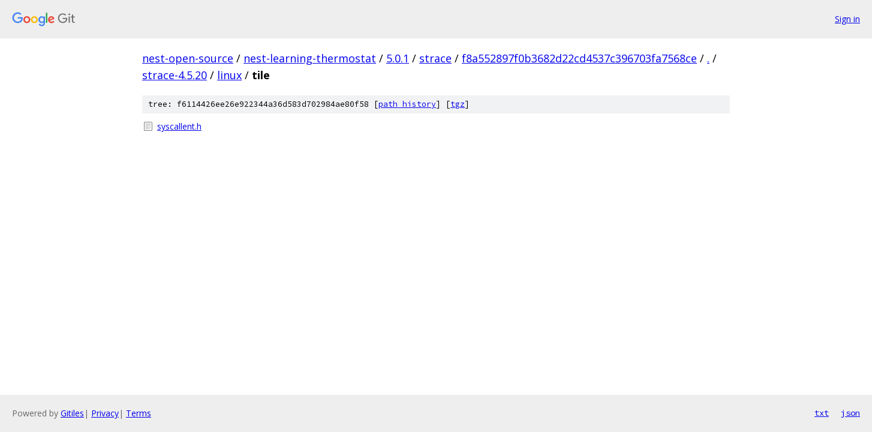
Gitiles (72, 413)
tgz (457, 104)
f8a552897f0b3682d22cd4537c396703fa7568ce (579, 58)
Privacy (105, 413)
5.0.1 (397, 58)
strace (435, 58)
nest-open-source (187, 58)
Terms (138, 413)
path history (407, 104)
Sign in (847, 19)
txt (821, 412)
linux (229, 75)
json (850, 412)
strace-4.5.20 (174, 75)
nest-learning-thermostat (309, 58)
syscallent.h (179, 126)
